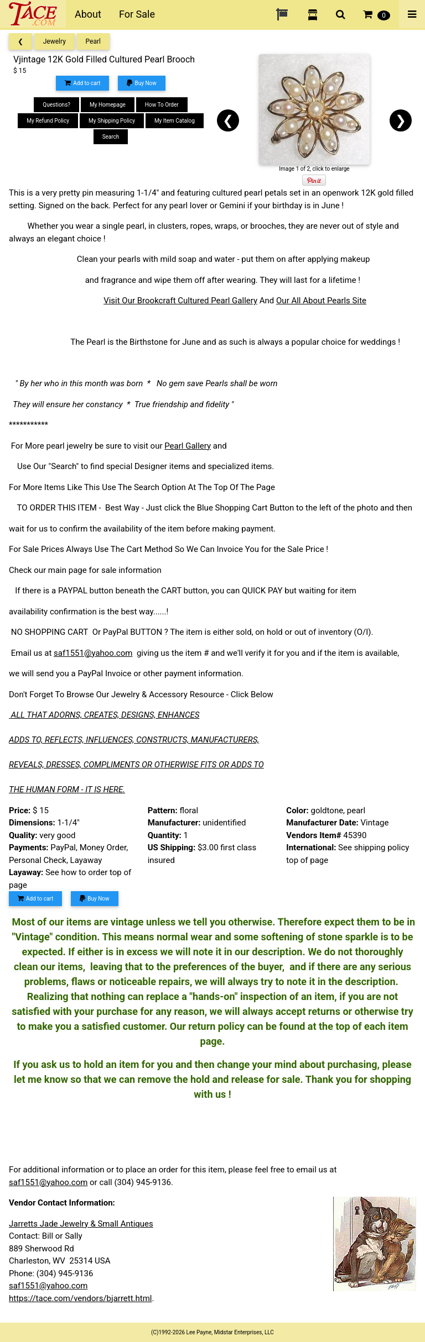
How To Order (162, 105)
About (88, 14)
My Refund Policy (48, 121)
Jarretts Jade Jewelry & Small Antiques (81, 1224)
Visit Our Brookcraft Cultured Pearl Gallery (180, 301)
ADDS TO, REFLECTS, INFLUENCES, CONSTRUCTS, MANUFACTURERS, (134, 740)
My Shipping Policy (112, 121)
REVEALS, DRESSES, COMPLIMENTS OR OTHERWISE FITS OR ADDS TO (136, 765)
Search (111, 137)
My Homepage (108, 105)
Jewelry (54, 41)
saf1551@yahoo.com (93, 653)
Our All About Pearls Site (321, 301)
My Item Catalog (174, 121)
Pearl (93, 41)
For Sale (137, 14)
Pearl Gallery (187, 446)
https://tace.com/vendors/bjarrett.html (80, 1298)
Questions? (56, 105)
